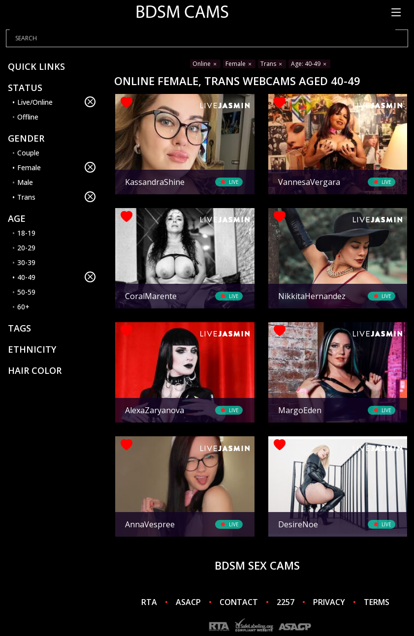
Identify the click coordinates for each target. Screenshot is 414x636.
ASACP (188, 602)
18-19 (26, 233)
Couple (28, 152)
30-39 (26, 262)
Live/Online (56, 101)
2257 (285, 602)
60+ (23, 306)
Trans (56, 196)
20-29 (26, 247)
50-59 (26, 292)
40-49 (56, 277)
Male (25, 182)
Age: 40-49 (309, 64)
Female (56, 167)
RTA (149, 602)
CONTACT (239, 602)
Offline (27, 116)
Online (205, 64)
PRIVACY (329, 602)
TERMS (376, 602)
